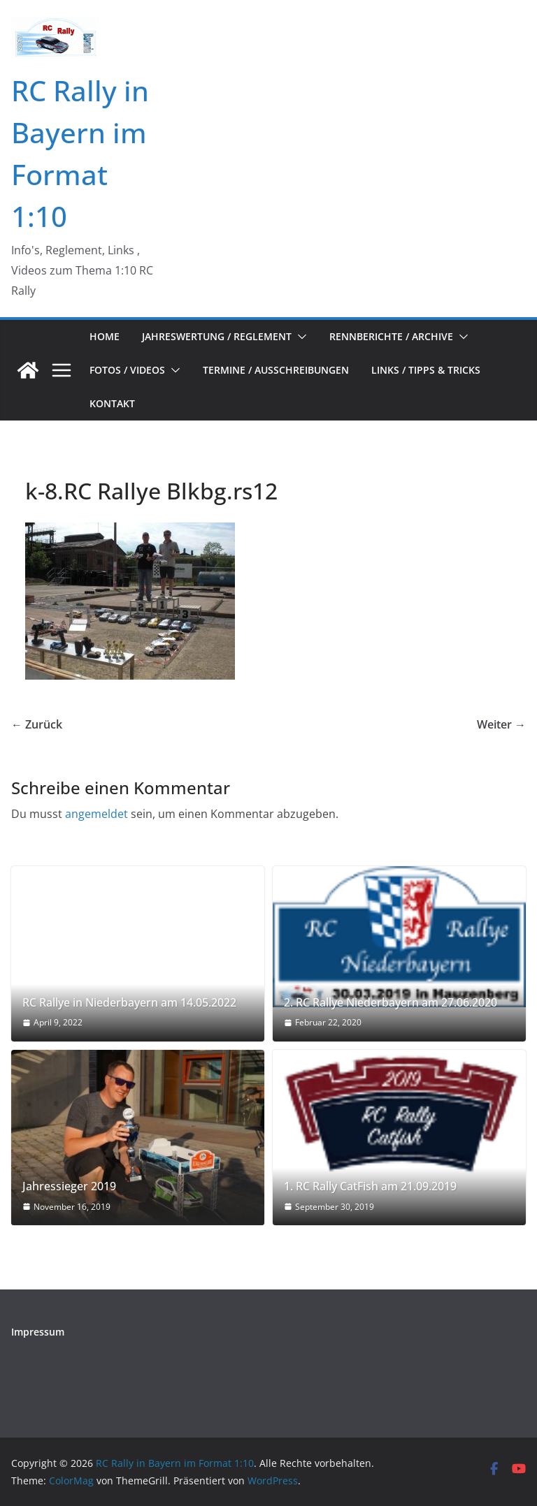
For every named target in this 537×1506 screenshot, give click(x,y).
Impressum (37, 1331)
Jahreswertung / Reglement (217, 336)
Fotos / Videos (127, 369)
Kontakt (112, 403)
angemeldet (96, 813)
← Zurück (36, 724)
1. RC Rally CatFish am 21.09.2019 (370, 1186)
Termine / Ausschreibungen (276, 369)
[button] (299, 336)
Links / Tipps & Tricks (425, 369)
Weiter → (501, 724)
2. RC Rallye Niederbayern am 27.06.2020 (390, 1002)
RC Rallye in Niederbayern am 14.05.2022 (129, 1002)
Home (105, 336)
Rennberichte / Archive (391, 336)
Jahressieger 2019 (69, 1186)
